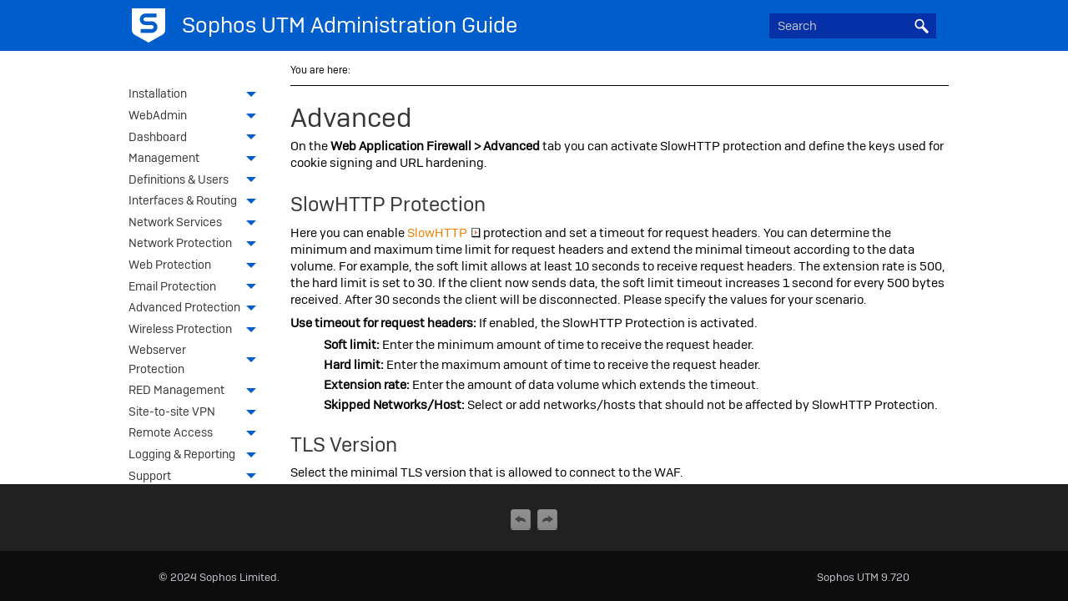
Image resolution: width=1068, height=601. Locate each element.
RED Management (196, 391)
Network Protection (196, 244)
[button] (921, 25)
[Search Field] (852, 25)
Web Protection (196, 266)
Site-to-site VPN (196, 413)
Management (196, 159)
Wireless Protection (196, 330)
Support (196, 477)
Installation (196, 95)
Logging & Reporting (196, 456)
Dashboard (196, 138)
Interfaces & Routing (196, 202)
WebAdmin (196, 117)
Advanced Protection (196, 309)
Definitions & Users (196, 181)
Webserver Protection (196, 361)
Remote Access (196, 434)
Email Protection (196, 288)
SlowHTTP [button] (444, 233)
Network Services (196, 224)
